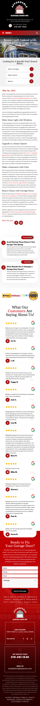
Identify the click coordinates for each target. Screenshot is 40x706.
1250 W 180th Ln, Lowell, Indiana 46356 (20, 632)
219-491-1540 (20, 27)
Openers (7, 599)
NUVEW (8, 697)
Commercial (31, 597)
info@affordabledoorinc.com (20, 669)
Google (21, 223)
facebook (16, 223)
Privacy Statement (24, 699)
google (27, 639)
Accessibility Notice (20, 701)
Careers (12, 602)
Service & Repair (18, 599)
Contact (34, 602)
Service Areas (31, 599)
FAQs (5, 602)
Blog (19, 602)
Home (5, 597)
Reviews (26, 602)
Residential (20, 597)
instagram (31, 639)
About (12, 597)
